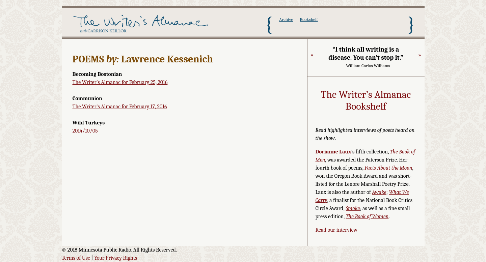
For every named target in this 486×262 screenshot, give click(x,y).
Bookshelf (309, 19)
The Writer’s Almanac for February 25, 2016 (120, 82)
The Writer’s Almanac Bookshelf (366, 101)
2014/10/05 (85, 131)
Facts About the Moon (388, 168)
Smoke (353, 208)
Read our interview (337, 230)
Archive (286, 19)
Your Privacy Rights (115, 258)
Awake (379, 192)
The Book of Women (367, 216)
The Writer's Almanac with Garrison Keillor (142, 24)
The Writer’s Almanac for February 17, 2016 (120, 107)
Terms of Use (76, 258)
